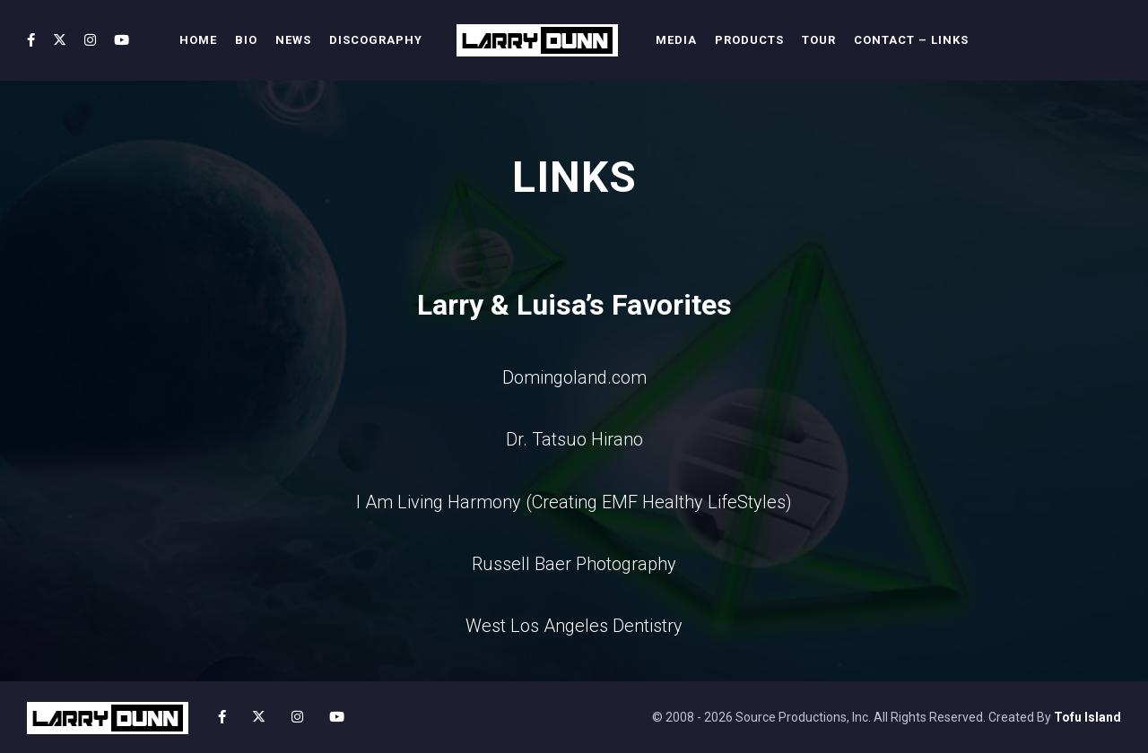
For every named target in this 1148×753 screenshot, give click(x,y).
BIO (246, 40)
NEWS (293, 40)
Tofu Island (1087, 717)
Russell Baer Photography (574, 564)
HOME (198, 40)
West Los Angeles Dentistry (574, 625)
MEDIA (676, 40)
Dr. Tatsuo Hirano (574, 439)
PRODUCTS (749, 40)
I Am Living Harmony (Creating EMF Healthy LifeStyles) (574, 502)
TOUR (819, 40)
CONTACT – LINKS (911, 40)
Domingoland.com (574, 377)
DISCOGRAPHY (375, 40)
